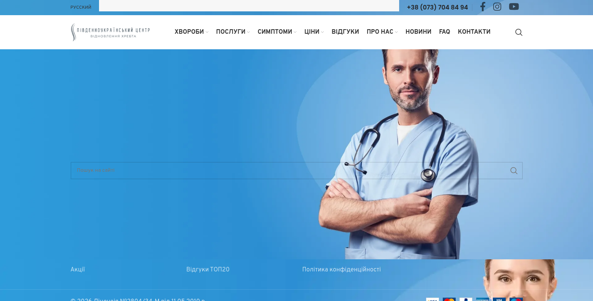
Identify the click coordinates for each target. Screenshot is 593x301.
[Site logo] (110, 32)
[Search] (519, 32)
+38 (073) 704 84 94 (437, 7)
